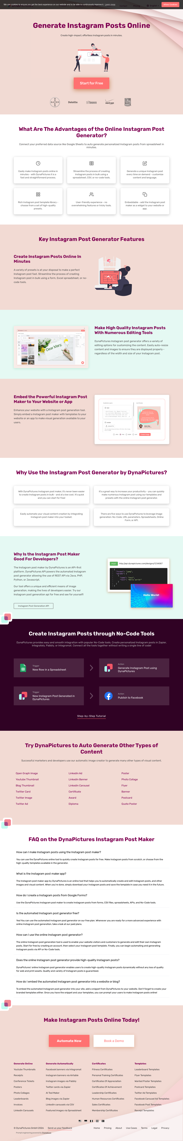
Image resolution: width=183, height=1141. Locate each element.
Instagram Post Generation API (33, 606)
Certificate (75, 791)
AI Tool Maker (52, 1092)
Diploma (73, 803)
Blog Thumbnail (25, 785)
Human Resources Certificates (108, 1098)
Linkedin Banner (78, 779)
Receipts (18, 1075)
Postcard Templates (145, 1087)
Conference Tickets (24, 1081)
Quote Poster (129, 803)
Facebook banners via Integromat (63, 1069)
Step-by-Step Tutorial (91, 716)
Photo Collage (129, 779)
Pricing (107, 1128)
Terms (144, 1128)
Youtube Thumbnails (24, 1069)
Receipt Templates (144, 1110)
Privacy (165, 1128)
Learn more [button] (110, 4)
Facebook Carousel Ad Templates (152, 1098)
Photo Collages (21, 1092)
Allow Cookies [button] (170, 5)
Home (97, 1128)
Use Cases (131, 1128)
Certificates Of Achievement (107, 1087)
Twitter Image (24, 797)
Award (72, 797)
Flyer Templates (143, 1075)
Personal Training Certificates (107, 1075)
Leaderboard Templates (147, 1069)
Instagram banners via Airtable (62, 1075)
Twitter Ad (22, 803)
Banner (125, 791)
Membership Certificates (105, 1110)
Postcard (126, 797)
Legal (154, 1128)
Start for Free (91, 83)
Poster (125, 773)
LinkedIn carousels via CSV (60, 1104)
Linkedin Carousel (79, 785)
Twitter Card (23, 791)
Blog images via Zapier (58, 1098)
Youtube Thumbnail (27, 779)
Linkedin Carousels (24, 1110)
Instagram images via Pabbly (61, 1081)
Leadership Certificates (104, 1092)
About (119, 1128)
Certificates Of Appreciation (106, 1081)
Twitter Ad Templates (146, 1092)
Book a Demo (114, 1041)
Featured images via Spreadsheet (63, 1110)
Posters (18, 1087)
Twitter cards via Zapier (58, 1087)
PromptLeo (46, 1133)
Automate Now (69, 1041)
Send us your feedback (60, 1128)
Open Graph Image (27, 773)
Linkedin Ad (75, 773)
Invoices (18, 1104)
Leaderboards (21, 1098)
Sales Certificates (101, 1104)
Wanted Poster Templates (148, 1081)
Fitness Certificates (102, 1069)
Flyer (124, 785)
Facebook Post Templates (148, 1104)
